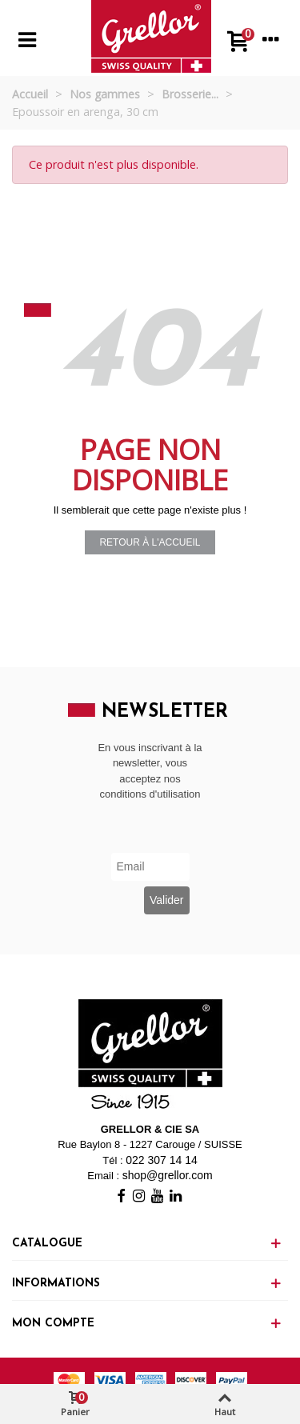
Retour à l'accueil (149, 542)
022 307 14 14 (162, 1160)
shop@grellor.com (167, 1175)
